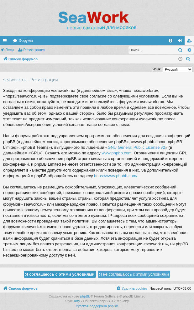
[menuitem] (170, 40)
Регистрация (34, 50)
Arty (77, 301)
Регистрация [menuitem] (190, 41)
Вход (10, 50)
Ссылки (6, 41)
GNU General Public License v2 (136, 147)
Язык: (156, 69)
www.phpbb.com (116, 153)
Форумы (26, 40)
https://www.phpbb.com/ (115, 175)
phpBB (85, 296)
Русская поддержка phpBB (97, 306)
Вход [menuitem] (181, 41)
